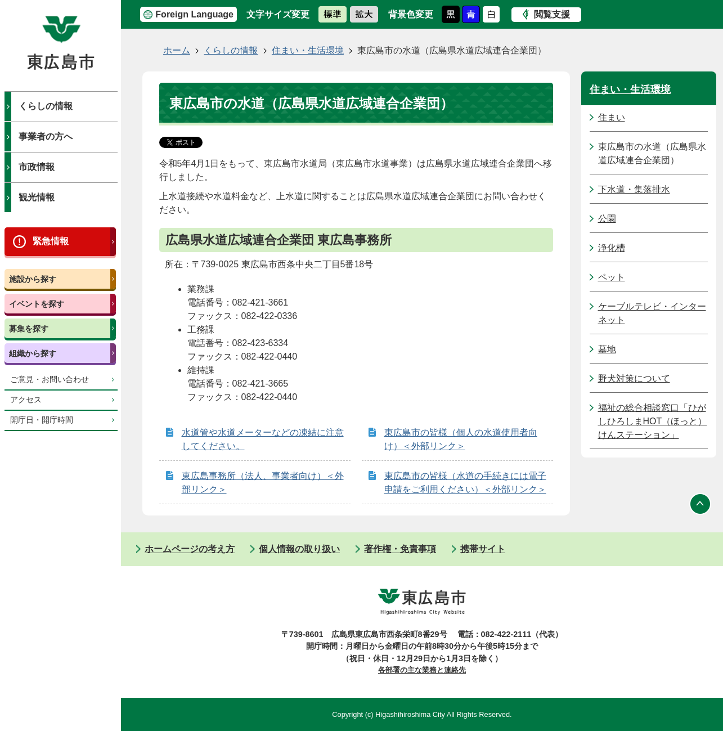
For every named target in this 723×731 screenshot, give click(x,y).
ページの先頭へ (700, 504)
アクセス (26, 400)
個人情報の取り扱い (299, 549)
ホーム (176, 50)
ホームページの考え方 (190, 549)
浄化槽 (611, 248)
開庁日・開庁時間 (41, 420)
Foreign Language (194, 14)
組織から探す (32, 353)
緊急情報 (51, 241)
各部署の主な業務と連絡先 (422, 670)
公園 (607, 218)
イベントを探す (36, 303)
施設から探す (32, 279)
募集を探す (28, 328)
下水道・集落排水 (634, 189)
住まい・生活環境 (308, 50)
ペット (611, 277)
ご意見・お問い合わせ (49, 379)
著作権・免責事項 (400, 549)
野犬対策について (634, 378)
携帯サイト (482, 549)
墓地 (607, 349)
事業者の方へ (46, 136)
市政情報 (37, 167)
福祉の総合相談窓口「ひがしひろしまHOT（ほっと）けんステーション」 (652, 421)
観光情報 (37, 197)
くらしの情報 (46, 106)
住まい (611, 117)
